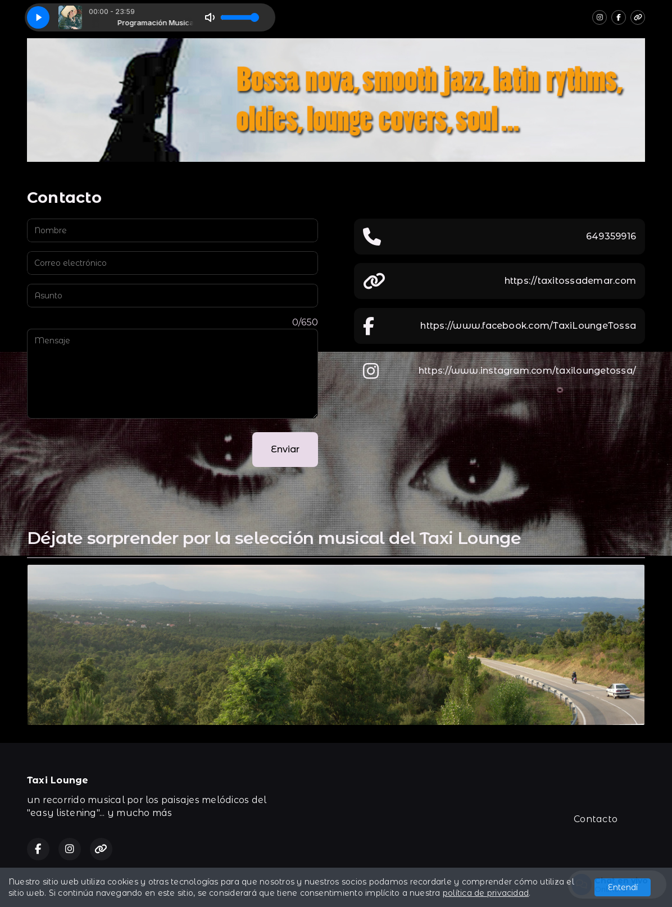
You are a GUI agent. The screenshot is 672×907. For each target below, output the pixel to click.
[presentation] (112, 449)
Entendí (623, 887)
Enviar (285, 449)
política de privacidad (486, 893)
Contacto (595, 819)
